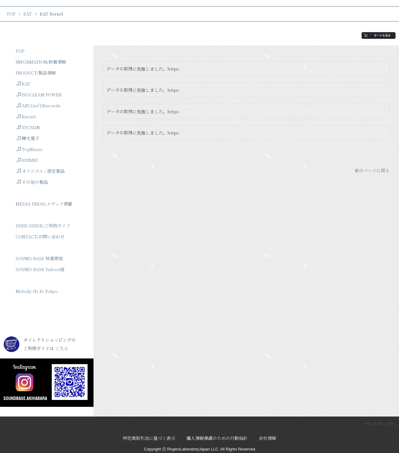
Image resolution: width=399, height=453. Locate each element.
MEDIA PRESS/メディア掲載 (44, 204)
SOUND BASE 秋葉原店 (39, 258)
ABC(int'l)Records (38, 105)
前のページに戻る (372, 170)
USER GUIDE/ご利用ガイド (43, 225)
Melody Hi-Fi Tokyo (37, 291)
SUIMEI (27, 160)
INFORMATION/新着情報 (41, 62)
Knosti (26, 116)
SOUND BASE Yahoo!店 (40, 269)
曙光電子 (28, 138)
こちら (61, 348)
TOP (11, 14)
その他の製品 (32, 182)
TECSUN (28, 127)
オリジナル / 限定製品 (41, 171)
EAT (27, 14)
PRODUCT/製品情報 (36, 73)
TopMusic (30, 149)
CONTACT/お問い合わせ (40, 236)
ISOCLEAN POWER (39, 94)
